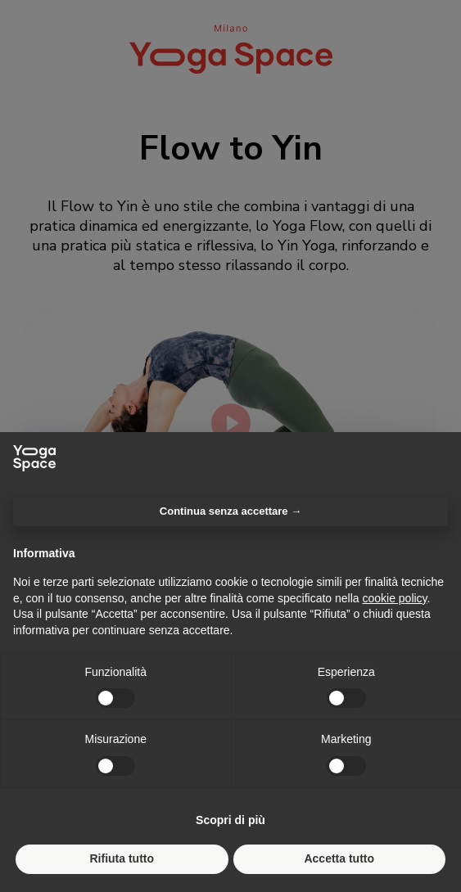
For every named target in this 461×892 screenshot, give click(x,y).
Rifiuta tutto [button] (121, 858)
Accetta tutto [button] (339, 858)
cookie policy (394, 598)
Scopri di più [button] (230, 820)
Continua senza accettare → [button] (230, 511)
